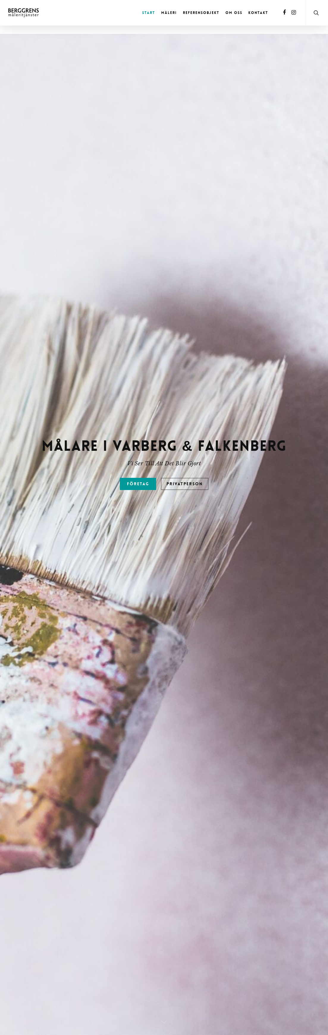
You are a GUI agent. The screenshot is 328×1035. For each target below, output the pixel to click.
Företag (138, 560)
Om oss (233, 13)
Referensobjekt (201, 13)
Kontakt (258, 13)
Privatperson (185, 560)
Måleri (169, 13)
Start (148, 13)
